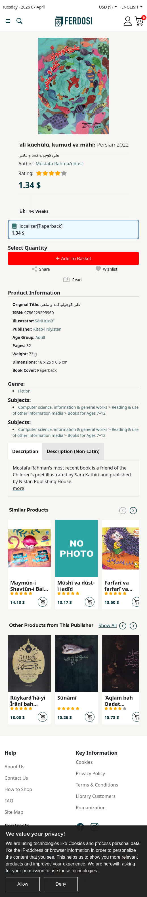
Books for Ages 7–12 (86, 413)
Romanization (91, 807)
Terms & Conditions (97, 785)
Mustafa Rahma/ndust (59, 163)
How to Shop (18, 789)
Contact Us (16, 778)
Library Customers (96, 796)
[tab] (25, 451)
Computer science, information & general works (62, 407)
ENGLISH (130, 7)
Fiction (24, 391)
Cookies (84, 762)
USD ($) (106, 7)
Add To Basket (73, 258)
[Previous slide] (122, 510)
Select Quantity (27, 247)
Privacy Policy (90, 773)
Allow (22, 884)
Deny (61, 884)
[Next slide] (133, 510)
